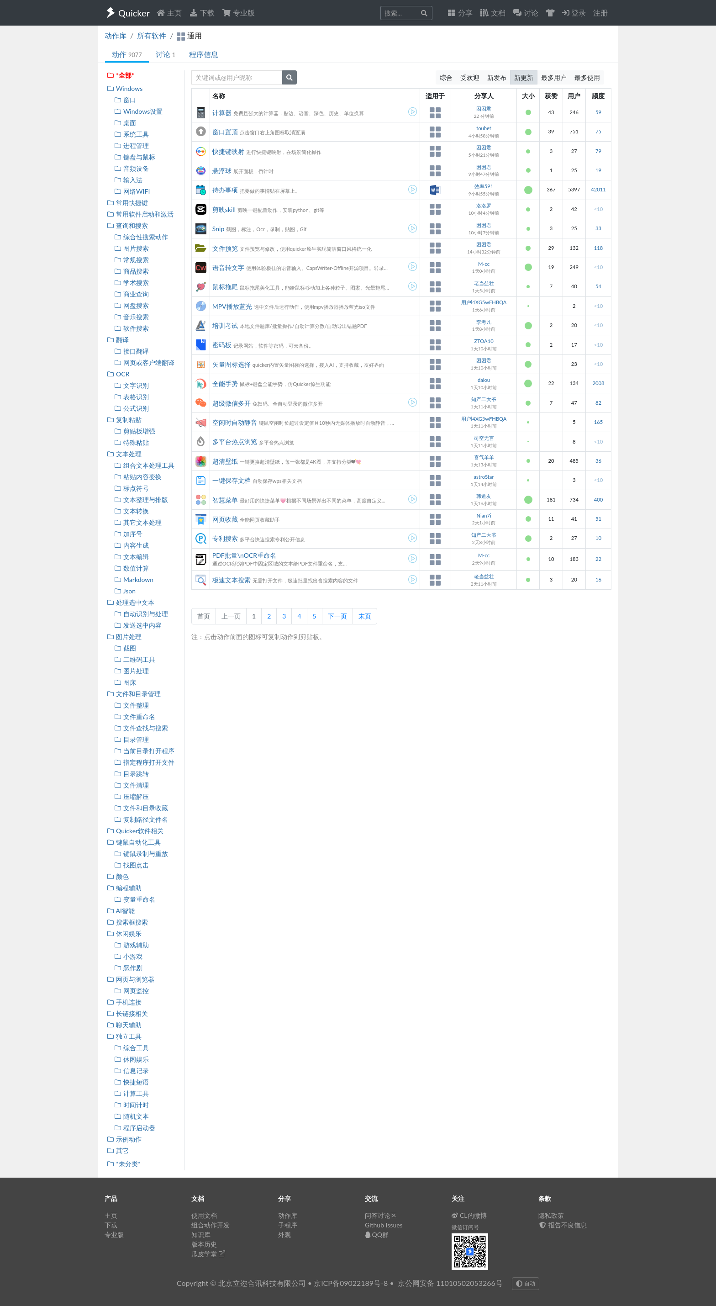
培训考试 (225, 325)
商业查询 (131, 294)
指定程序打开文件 (144, 762)
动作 (127, 54)
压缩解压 (131, 796)
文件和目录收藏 (141, 808)
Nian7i (483, 515)
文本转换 (131, 511)
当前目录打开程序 (144, 751)
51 (598, 519)
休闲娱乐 (124, 933)
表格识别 (131, 397)
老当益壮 (484, 283)
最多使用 (587, 77)
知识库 (201, 1234)
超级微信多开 (231, 403)
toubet (483, 128)
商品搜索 (131, 271)
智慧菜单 (225, 500)
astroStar (484, 477)
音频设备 (131, 168)
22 (598, 559)
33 (598, 228)
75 (598, 131)
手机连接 (124, 1002)
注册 (600, 12)
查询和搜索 (127, 225)
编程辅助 (124, 888)
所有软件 (151, 35)
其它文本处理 (138, 522)
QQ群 (377, 1234)
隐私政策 (551, 1215)
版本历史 (204, 1244)
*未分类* (123, 1164)
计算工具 (131, 1093)
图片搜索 (131, 248)
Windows (124, 88)
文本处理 (124, 454)
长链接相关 (127, 1013)
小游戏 (128, 956)
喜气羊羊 (484, 457)
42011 (598, 189)
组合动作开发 (210, 1225)
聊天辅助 (124, 1025)
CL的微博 (469, 1215)
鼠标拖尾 (225, 287)
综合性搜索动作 (141, 237)
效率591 (483, 186)
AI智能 (120, 911)
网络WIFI (132, 191)
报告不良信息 (562, 1225)
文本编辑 (131, 556)
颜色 (117, 876)
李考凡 (483, 322)
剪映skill (224, 209)
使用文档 (204, 1215)
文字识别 (131, 385)
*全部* (120, 75)
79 (598, 151)
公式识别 (131, 408)
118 (598, 248)
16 (598, 579)
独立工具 (124, 1036)
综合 (446, 77)
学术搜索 (131, 282)
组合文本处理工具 (144, 465)
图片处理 (124, 636)
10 (598, 538)
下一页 (337, 616)
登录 (574, 12)
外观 (284, 1234)
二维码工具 (134, 659)
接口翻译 (131, 351)
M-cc (484, 264)
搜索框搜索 (127, 922)
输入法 (128, 180)
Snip (218, 229)
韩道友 (483, 496)
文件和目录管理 (133, 694)
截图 (125, 648)
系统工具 (131, 134)
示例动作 (124, 1139)
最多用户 (554, 77)
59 (598, 112)
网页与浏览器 (130, 979)
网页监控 (131, 990)
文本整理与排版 (141, 499)
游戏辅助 (131, 945)
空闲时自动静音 (234, 422)
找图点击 (131, 865)
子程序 (287, 1225)
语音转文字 (228, 267)
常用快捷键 (127, 202)
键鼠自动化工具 (133, 842)
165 (598, 422)
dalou (484, 380)
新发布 (496, 77)
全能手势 (225, 383)
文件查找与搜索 (141, 728)
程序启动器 (134, 1128)
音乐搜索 (131, 317)
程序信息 (203, 54)
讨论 (165, 54)
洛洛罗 (483, 205)
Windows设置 (138, 111)
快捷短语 (131, 1082)
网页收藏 (225, 519)
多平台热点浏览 (234, 441)
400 (598, 499)
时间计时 (131, 1105)
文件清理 (131, 785)
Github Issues (384, 1225)
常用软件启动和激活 (140, 214)
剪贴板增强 (134, 431)
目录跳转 (131, 773)
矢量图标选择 (231, 364)
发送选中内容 (138, 625)
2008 (598, 383)
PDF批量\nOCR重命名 (244, 555)
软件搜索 (131, 328)
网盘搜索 (131, 305)
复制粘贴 (124, 419)
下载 (202, 12)
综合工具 (131, 1048)
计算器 (222, 112)
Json (125, 591)
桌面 (125, 123)
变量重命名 (134, 899)
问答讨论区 (381, 1215)
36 (598, 461)
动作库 (115, 35)
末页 (364, 616)
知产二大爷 (483, 399)
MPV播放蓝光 (232, 306)
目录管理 (131, 739)
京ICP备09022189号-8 (351, 1283)
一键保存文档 (231, 480)
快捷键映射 (228, 151)
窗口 (125, 100)
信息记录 (131, 1070)
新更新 (523, 77)
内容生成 (131, 545)
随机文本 (131, 1116)
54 (598, 286)
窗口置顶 (225, 132)
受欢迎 (469, 77)
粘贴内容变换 (138, 477)
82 (598, 403)
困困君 (483, 108)
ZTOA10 (483, 341)
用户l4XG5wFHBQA (484, 302)
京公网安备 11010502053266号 (450, 1283)
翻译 (117, 340)
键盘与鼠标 (134, 157)
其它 (117, 1150)
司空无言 (484, 438)
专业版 (238, 12)
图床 (125, 682)
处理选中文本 (130, 602)
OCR (117, 374)
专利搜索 (225, 538)
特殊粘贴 (131, 442)
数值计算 (131, 568)
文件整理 (131, 705)
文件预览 (225, 248)
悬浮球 (222, 170)
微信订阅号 (465, 1227)
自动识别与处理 (141, 614)
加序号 (128, 534)
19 (598, 170)
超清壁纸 (225, 461)
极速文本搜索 (231, 580)
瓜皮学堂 (208, 1254)
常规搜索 (131, 260)
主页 (169, 12)
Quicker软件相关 (134, 831)
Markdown (133, 579)
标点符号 (131, 488)
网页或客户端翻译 (144, 362)
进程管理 (131, 145)
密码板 (222, 345)
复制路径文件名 (141, 819)
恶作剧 (128, 968)
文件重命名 (134, 716)
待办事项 (225, 190)
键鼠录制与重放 (141, 853)
